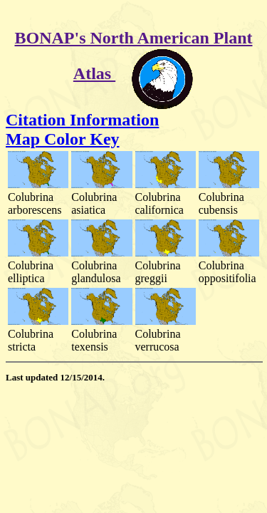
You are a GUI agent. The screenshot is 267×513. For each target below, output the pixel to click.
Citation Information (82, 119)
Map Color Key (63, 139)
